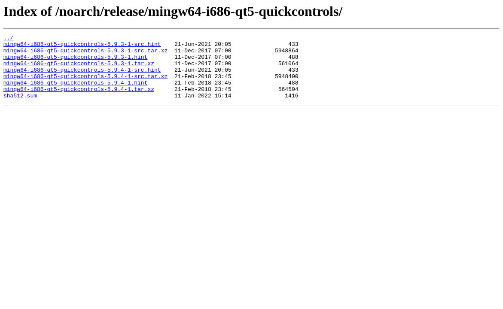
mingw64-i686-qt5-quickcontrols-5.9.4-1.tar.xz (78, 100)
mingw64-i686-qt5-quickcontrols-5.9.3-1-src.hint (82, 46)
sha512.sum (20, 108)
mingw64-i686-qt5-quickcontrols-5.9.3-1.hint (75, 62)
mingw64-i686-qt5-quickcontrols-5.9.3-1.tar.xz (78, 69)
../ (8, 38)
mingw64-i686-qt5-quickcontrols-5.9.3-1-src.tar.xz (85, 54)
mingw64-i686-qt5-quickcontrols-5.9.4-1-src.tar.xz (85, 85)
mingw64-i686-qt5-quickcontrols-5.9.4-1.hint (75, 93)
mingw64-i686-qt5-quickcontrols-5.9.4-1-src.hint (82, 77)
